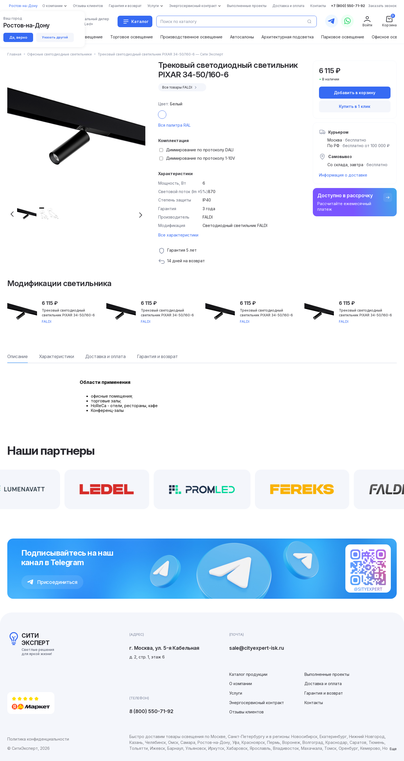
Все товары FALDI (180, 87)
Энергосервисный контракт (256, 702)
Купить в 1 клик (354, 106)
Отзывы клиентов (246, 711)
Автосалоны (242, 36)
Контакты (313, 702)
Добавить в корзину (354, 92)
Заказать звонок (382, 6)
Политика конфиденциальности (38, 739)
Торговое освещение (131, 36)
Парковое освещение (342, 36)
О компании (240, 683)
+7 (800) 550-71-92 (348, 6)
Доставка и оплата (323, 683)
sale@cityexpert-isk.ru (256, 648)
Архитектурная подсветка (287, 36)
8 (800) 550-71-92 (151, 711)
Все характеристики (178, 235)
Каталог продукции (248, 674)
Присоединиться (52, 582)
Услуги (235, 693)
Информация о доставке (343, 175)
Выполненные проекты (326, 674)
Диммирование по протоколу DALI (199, 149)
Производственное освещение (191, 36)
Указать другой (55, 37)
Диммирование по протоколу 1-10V (200, 158)
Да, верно (18, 37)
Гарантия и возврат (323, 693)
